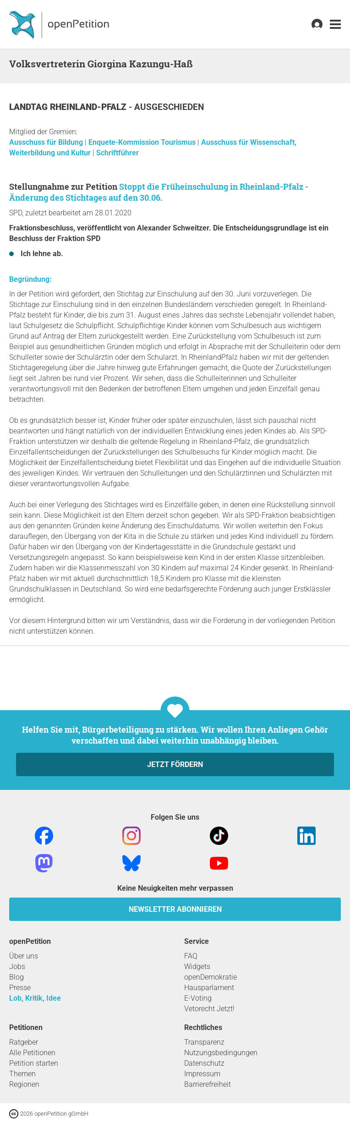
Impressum (202, 1073)
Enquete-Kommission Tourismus (142, 142)
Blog (16, 977)
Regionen (24, 1084)
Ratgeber (23, 1042)
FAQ (190, 956)
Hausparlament (209, 987)
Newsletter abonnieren (175, 909)
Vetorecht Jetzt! (209, 1008)
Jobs (17, 966)
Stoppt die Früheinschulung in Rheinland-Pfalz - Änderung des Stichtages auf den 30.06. (158, 192)
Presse (20, 987)
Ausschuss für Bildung (47, 142)
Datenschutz (204, 1063)
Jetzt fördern (175, 764)
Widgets (197, 966)
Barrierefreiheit (207, 1084)
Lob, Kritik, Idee (35, 998)
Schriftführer (117, 152)
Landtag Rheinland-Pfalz (69, 107)
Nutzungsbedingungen (220, 1052)
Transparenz (204, 1042)
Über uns (23, 956)
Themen (22, 1073)
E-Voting (198, 998)
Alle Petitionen (32, 1052)
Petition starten (33, 1063)
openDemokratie (210, 977)
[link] (335, 24)
